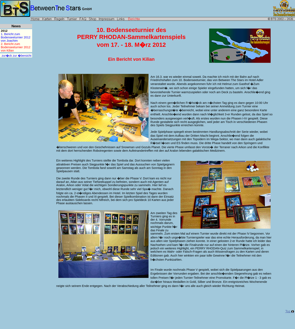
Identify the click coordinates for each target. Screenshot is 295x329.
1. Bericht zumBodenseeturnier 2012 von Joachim (16, 37)
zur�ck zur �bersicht (16, 55)
